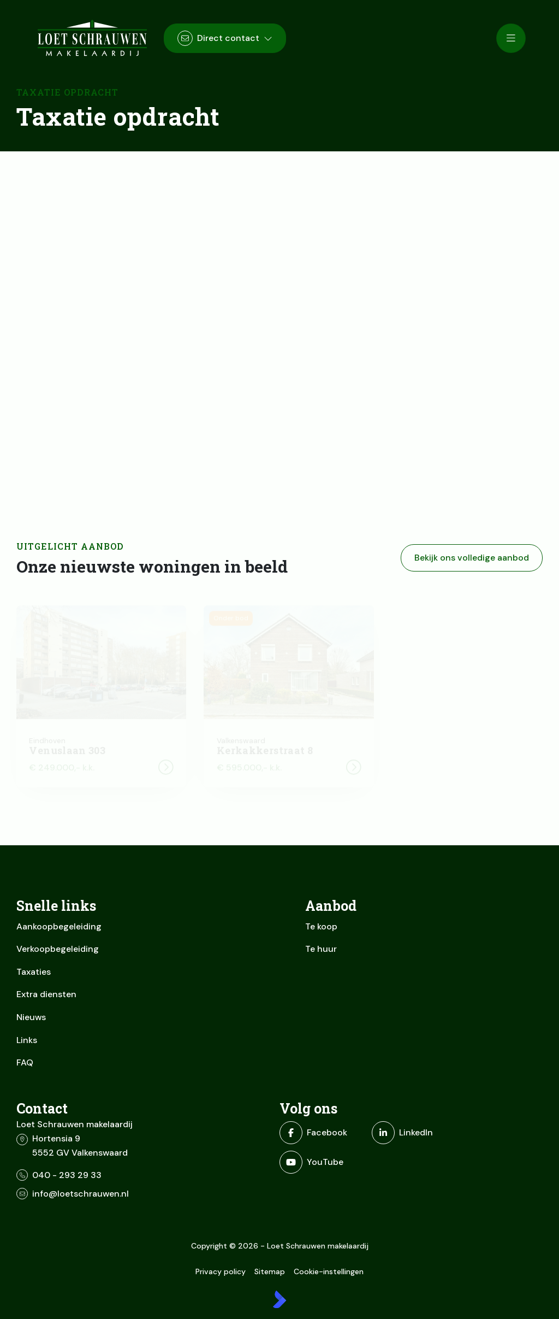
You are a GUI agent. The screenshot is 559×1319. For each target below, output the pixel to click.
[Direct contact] (225, 38)
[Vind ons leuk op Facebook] (322, 1132)
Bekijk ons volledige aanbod (471, 557)
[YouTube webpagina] (322, 1162)
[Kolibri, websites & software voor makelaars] (279, 1299)
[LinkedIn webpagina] (414, 1132)
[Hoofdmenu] (511, 38)
